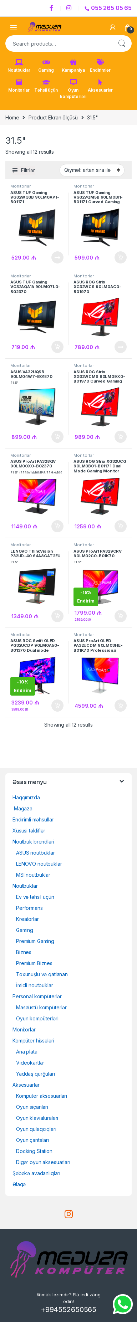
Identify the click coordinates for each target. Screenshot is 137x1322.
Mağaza (22, 808)
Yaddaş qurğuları (35, 1074)
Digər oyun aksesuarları (43, 1162)
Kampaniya (73, 66)
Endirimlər (100, 66)
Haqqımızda (26, 797)
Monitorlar (19, 86)
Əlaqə (19, 1184)
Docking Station (34, 1151)
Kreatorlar (27, 919)
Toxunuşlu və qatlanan (42, 974)
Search (122, 43)
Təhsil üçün (45, 86)
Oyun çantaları (32, 1140)
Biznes (23, 952)
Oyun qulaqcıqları (36, 1129)
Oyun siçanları (32, 1107)
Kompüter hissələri (33, 1040)
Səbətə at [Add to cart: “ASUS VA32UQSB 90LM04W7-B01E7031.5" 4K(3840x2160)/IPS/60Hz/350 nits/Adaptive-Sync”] (57, 437)
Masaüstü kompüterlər (41, 1007)
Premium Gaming (35, 941)
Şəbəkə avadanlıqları (36, 1173)
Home (12, 117)
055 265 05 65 (108, 7)
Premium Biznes (34, 963)
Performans (29, 908)
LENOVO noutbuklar (39, 864)
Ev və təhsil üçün (35, 897)
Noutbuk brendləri (33, 842)
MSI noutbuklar (33, 875)
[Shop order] (92, 170)
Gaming (46, 66)
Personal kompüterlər (37, 996)
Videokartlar (30, 1063)
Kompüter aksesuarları (41, 1096)
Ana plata (26, 1052)
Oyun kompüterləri (73, 89)
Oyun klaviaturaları (37, 1118)
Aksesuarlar (100, 86)
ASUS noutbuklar (35, 853)
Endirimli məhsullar (33, 819)
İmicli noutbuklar (34, 985)
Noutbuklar (18, 66)
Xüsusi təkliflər (28, 830)
